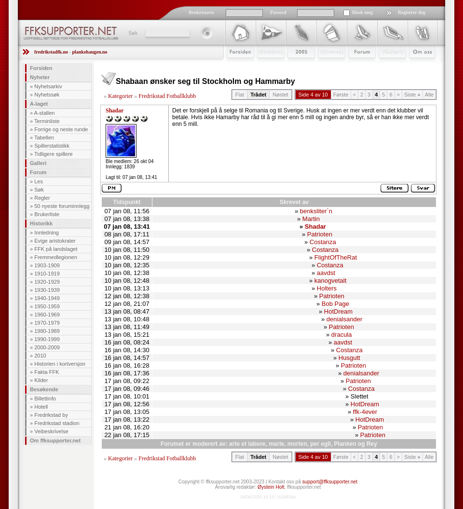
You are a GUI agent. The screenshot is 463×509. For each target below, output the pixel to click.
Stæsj (323, 66)
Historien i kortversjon (59, 364)
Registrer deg (411, 12)
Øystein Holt (271, 487)
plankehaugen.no (89, 52)
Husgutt (349, 357)
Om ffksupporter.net (55, 440)
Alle (429, 94)
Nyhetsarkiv (48, 86)
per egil (320, 443)
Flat (239, 94)
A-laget (39, 104)
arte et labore (247, 443)
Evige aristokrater (55, 241)
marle (276, 443)
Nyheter (40, 77)
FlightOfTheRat (335, 257)
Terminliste (47, 121)
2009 (292, 66)
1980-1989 (47, 331)
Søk (132, 32)
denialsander (344, 319)
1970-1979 (47, 323)
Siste (412, 94)
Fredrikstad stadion (57, 423)
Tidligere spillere (53, 154)
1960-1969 (47, 314)
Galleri (385, 66)
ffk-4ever (365, 411)
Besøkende (44, 389)
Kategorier (120, 96)
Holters (327, 288)
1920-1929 (47, 282)
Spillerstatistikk (51, 146)
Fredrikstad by (51, 415)
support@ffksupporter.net (329, 481)
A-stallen (44, 113)
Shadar (114, 110)
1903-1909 (47, 265)
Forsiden (236, 66)
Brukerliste (46, 214)
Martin (311, 218)
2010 (40, 355)
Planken (345, 443)
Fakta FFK (46, 372)
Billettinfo (45, 398)
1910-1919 (47, 273)
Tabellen (44, 137)
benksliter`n (316, 211)
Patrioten (319, 234)
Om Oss (418, 66)
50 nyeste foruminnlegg (61, 206)
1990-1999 (47, 339)
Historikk (41, 223)
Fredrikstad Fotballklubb (167, 96)
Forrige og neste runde (61, 129)
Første (341, 94)
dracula (341, 334)
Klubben (266, 66)
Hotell (41, 407)
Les (38, 181)
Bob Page (335, 303)
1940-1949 (47, 298)
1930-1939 (47, 290)
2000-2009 (47, 347)
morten (297, 443)
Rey (372, 443)
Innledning (46, 232)
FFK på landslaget (55, 249)
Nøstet (280, 94)
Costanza (323, 242)
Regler (42, 198)
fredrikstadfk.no (51, 52)
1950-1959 (47, 306)
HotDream (338, 311)
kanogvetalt (330, 280)
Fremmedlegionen (55, 257)
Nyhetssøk (46, 94)
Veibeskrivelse (51, 431)
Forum (355, 66)
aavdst (326, 272)
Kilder (41, 380)
